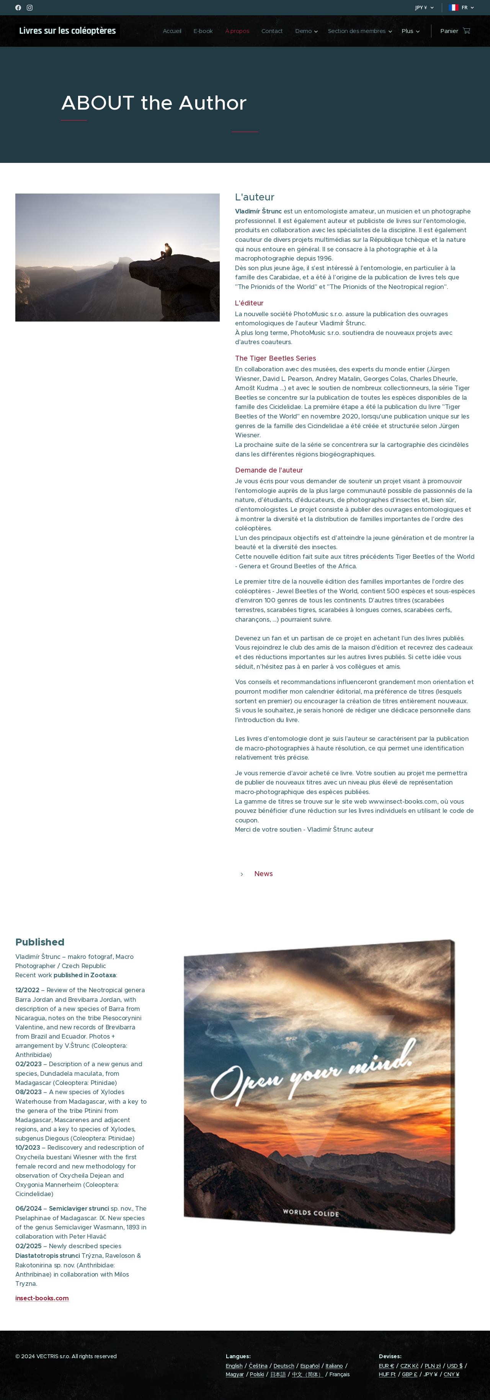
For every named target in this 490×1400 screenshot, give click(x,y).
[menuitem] (167, 31)
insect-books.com (42, 1298)
